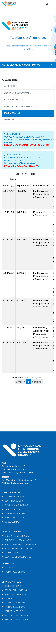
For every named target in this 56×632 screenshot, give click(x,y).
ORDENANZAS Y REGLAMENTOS (20, 106)
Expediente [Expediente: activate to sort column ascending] (23, 185)
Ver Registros (27, 174)
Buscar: (28, 179)
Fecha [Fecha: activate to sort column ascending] (6, 185)
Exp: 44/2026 (13, 134)
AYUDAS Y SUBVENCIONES (17, 93)
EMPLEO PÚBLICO (13, 99)
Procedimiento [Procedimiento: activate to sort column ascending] (40, 185)
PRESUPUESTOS (12, 113)
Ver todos (9, 119)
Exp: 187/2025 (13, 155)
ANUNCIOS (9, 86)
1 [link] (28, 381)
